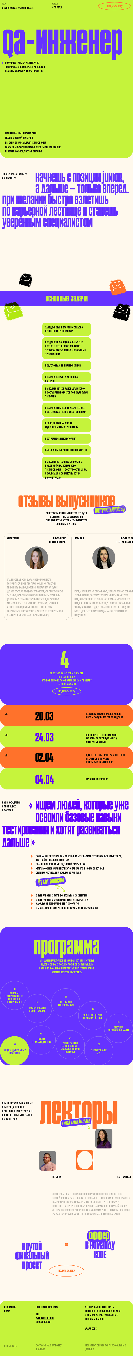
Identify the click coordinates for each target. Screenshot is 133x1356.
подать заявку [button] (114, 6)
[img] (47, 1161)
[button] (66, 691)
